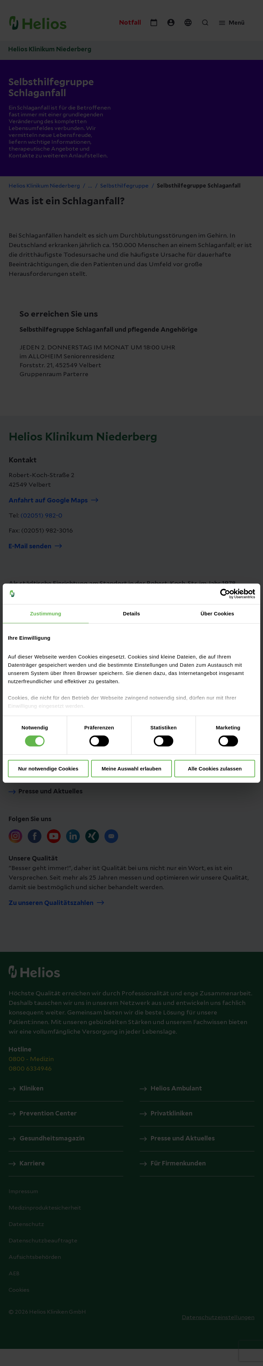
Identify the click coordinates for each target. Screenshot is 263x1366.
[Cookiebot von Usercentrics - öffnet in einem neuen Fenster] (225, 593)
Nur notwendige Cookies (48, 768)
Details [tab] (131, 613)
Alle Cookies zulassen (215, 768)
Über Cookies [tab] (217, 613)
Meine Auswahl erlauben (132, 768)
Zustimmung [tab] (45, 613)
